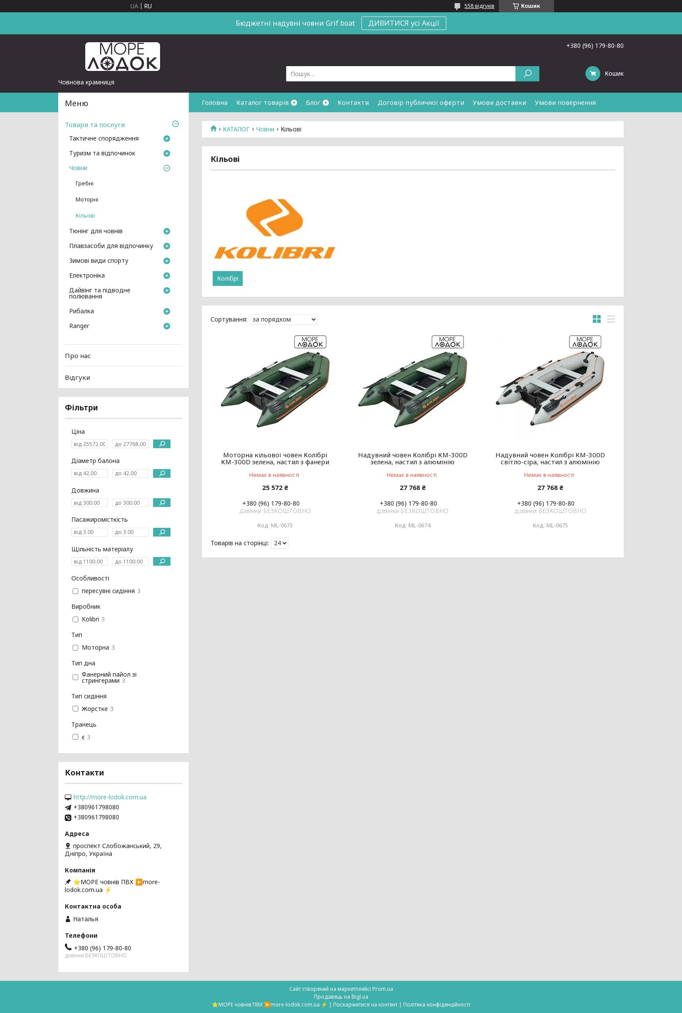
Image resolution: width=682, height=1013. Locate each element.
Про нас (78, 355)
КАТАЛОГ (236, 129)
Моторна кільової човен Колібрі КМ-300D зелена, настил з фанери (275, 458)
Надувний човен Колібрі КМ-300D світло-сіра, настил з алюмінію (550, 458)
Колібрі (227, 278)
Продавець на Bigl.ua (341, 996)
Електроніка (87, 275)
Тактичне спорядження (104, 138)
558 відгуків (480, 6)
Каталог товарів (262, 102)
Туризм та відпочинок (102, 153)
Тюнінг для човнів (96, 231)
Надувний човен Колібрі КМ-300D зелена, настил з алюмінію (413, 458)
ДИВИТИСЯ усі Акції (403, 23)
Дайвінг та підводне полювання (99, 293)
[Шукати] (527, 73)
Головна (214, 102)
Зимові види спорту (98, 261)
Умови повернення (565, 102)
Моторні (87, 199)
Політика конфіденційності (436, 1004)
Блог (313, 102)
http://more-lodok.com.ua (110, 797)
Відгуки (77, 377)
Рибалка (81, 311)
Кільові (85, 215)
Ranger (79, 326)
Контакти (353, 102)
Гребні (85, 183)
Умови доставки (499, 102)
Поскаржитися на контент (365, 1004)
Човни (265, 129)
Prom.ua (382, 989)
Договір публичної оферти (421, 102)
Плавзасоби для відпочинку (111, 246)
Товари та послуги (95, 124)
